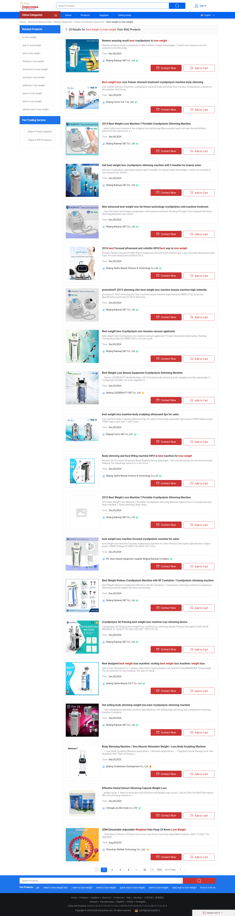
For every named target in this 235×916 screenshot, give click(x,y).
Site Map (137, 898)
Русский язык (107, 902)
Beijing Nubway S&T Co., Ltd (120, 60)
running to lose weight (33, 77)
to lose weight (29, 37)
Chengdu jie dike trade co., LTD (121, 808)
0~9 (165, 906)
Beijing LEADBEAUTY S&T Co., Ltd (123, 392)
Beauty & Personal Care (40, 22)
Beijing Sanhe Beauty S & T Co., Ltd (123, 683)
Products (85, 15)
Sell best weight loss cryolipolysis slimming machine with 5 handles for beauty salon (151, 165)
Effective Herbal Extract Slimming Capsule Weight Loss (134, 788)
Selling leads (124, 15)
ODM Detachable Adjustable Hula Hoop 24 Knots (144, 829)
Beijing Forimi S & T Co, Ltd (119, 102)
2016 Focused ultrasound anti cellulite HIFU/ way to (144, 248)
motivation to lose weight (35, 69)
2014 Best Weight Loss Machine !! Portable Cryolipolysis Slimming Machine (146, 123)
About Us (106, 898)
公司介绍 (148, 898)
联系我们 (160, 898)
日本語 (130, 902)
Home (68, 15)
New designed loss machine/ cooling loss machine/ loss (153, 663)
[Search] (180, 869)
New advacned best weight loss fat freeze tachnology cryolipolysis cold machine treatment (155, 206)
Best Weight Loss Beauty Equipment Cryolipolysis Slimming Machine (142, 372)
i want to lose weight (84, 887)
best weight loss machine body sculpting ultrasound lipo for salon (140, 414)
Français (93, 902)
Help (128, 898)
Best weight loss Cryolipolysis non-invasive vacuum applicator (138, 331)
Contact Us (118, 898)
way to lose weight (31, 45)
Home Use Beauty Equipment (89, 22)
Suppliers (104, 15)
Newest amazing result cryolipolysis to (134, 40)
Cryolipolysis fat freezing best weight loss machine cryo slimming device (144, 622)
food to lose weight (212, 887)
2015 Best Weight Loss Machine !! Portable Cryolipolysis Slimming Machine (146, 497)
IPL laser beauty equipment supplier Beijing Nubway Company (137, 558)
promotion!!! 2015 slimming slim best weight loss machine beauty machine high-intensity (154, 289)
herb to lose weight (32, 101)
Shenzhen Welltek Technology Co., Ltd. (125, 849)
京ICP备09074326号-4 (147, 910)
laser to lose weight (32, 93)
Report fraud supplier (40, 131)
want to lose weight (161, 887)
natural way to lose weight (35, 109)
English (205, 15)
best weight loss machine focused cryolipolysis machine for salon (140, 538)
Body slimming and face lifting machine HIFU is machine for (147, 455)
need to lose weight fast (58, 887)
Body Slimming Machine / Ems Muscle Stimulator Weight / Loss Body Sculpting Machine (154, 746)
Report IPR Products (40, 140)
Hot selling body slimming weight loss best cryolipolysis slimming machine (146, 705)
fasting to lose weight (33, 61)
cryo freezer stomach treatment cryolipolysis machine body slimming (152, 82)
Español (120, 902)
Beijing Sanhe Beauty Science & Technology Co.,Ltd (132, 268)
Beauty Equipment (63, 22)
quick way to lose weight (134, 887)
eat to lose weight (31, 53)
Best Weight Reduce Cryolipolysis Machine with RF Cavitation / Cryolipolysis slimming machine (158, 580)
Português (141, 902)
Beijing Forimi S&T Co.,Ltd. (119, 434)
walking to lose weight (33, 85)
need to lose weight (108, 887)
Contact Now (166, 68)
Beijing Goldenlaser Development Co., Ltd (127, 766)
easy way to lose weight (187, 887)
